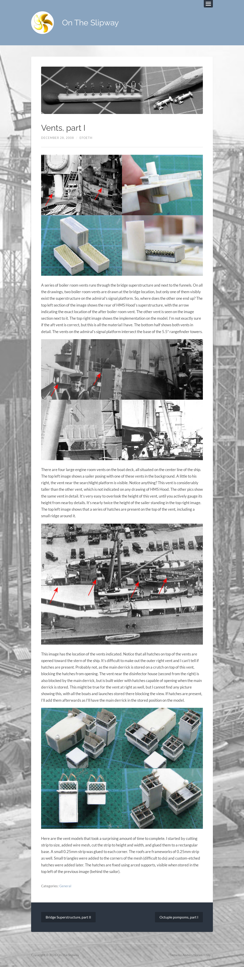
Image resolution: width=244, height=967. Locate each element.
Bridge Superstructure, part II (68, 917)
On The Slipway (90, 22)
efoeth (86, 138)
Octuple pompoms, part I (178, 917)
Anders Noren (192, 955)
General (65, 886)
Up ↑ (210, 955)
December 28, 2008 (57, 138)
